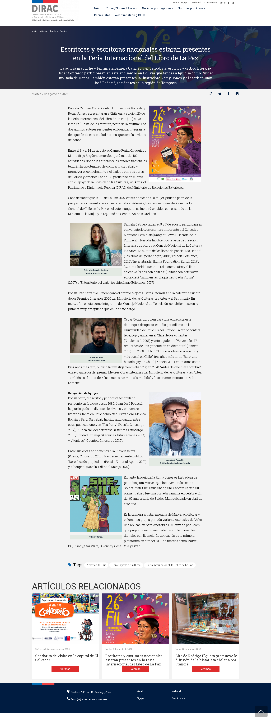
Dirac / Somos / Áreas (121, 8)
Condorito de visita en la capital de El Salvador (66, 658)
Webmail (196, 2)
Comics (63, 31)
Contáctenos (210, 2)
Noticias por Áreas (190, 8)
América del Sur (96, 565)
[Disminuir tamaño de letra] (226, 2)
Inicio (98, 8)
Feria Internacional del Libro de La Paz (170, 565)
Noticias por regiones (156, 8)
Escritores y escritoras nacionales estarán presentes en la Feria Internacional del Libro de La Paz (133, 660)
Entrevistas (102, 15)
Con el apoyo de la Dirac (126, 565)
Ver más (65, 676)
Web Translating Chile (129, 15)
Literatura (53, 31)
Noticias (43, 31)
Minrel (176, 2)
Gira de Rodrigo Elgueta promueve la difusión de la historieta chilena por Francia (206, 660)
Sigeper (185, 2)
